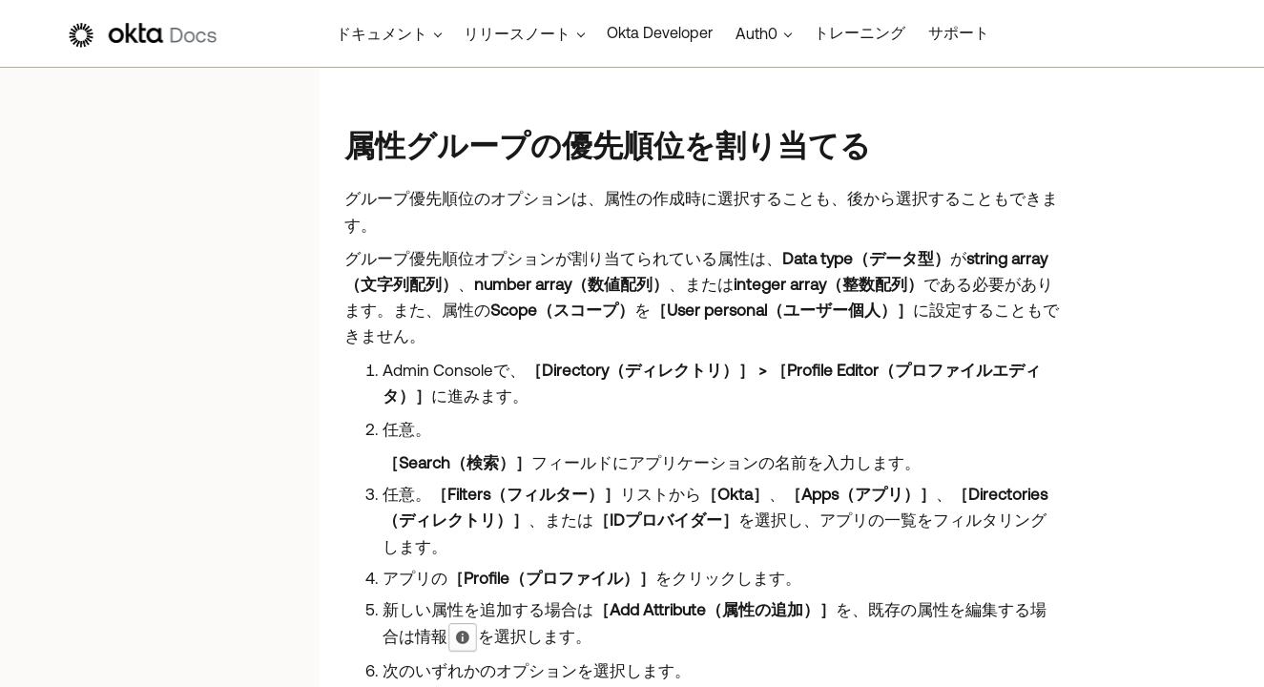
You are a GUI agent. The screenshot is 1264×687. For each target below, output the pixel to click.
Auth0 (756, 33)
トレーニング (859, 32)
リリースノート (517, 33)
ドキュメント (381, 33)
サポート (958, 32)
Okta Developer (660, 32)
